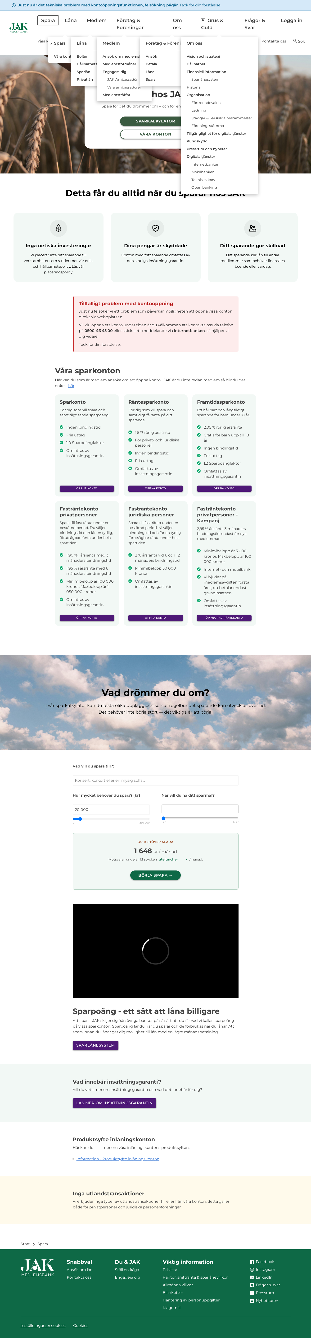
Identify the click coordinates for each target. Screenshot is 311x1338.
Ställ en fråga (127, 1270)
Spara (42, 1244)
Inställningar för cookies (43, 1325)
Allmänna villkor (178, 1285)
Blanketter (173, 1292)
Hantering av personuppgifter (191, 1300)
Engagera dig (127, 1277)
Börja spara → (155, 875)
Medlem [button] (97, 20)
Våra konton (48, 41)
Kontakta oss (273, 41)
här (71, 386)
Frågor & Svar (254, 24)
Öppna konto (86, 488)
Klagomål (171, 1307)
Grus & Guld (212, 24)
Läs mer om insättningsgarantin (114, 1103)
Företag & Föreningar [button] (130, 24)
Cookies (80, 1325)
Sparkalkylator (155, 121)
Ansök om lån (80, 1270)
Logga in (291, 20)
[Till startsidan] (18, 28)
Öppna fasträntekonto (224, 617)
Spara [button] (48, 20)
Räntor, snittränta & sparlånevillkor (195, 1277)
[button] (299, 41)
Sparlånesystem (95, 1045)
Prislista (170, 1270)
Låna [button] (71, 20)
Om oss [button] (177, 24)
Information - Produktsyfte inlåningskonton (118, 1159)
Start (25, 1244)
